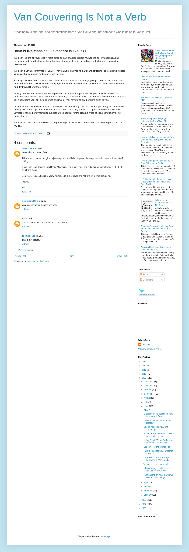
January (148, 495)
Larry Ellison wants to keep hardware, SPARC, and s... (157, 458)
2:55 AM (26, 226)
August (147, 398)
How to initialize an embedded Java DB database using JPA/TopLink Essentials (157, 139)
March (147, 486)
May (146, 410)
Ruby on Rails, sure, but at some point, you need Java (156, 248)
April (146, 482)
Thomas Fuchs (29, 236)
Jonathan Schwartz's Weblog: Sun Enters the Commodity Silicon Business (157, 229)
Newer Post (20, 256)
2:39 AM (26, 209)
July (146, 402)
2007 (144, 504)
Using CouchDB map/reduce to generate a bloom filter (158, 441)
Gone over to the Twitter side (157, 447)
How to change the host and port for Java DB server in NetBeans (157, 162)
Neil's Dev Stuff (29, 148)
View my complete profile (150, 349)
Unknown (146, 344)
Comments (146, 280)
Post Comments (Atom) (38, 261)
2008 (144, 500)
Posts (144, 274)
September (149, 394)
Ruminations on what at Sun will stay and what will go (158, 476)
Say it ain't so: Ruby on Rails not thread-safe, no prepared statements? (164, 54)
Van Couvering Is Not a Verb (80, 17)
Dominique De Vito (31, 201)
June (146, 406)
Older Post (122, 256)
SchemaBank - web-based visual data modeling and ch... (159, 434)
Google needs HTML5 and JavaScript (156, 428)
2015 (144, 361)
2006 (144, 508)
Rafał (24, 218)
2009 (144, 378)
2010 (144, 374)
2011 (144, 370)
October (148, 389)
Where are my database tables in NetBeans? (163, 202)
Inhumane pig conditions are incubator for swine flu (157, 469)
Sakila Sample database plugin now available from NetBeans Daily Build (156, 181)
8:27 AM (26, 244)
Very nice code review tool (156, 464)
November (149, 385)
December (149, 381)
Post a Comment (26, 250)
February (148, 490)
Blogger (107, 536)
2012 (144, 365)
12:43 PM (26, 192)
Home (71, 256)
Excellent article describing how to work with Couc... (158, 415)
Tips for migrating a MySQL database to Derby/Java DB (154, 120)
